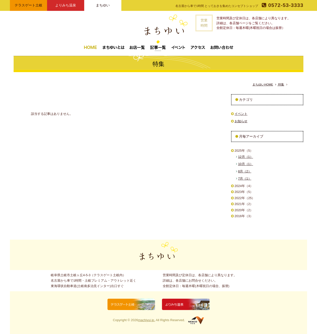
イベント (178, 45)
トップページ (90, 45)
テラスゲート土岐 (28, 5)
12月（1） (245, 157)
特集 (279, 84)
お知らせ (241, 121)
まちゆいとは (113, 45)
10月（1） (245, 164)
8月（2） (244, 171)
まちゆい (103, 5)
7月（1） (244, 178)
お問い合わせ (222, 45)
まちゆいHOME (262, 84)
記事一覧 (158, 45)
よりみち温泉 (65, 5)
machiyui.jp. (146, 320)
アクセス (197, 45)
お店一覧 (137, 45)
